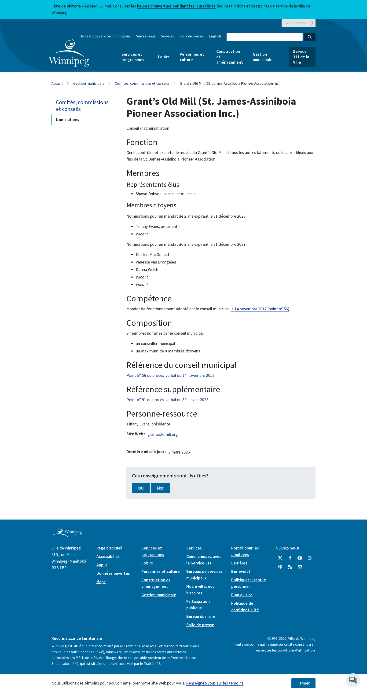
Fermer (303, 683)
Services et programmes (132, 56)
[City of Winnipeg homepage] (66, 535)
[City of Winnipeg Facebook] (290, 558)
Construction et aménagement (229, 57)
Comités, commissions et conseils (142, 83)
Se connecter (295, 23)
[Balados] (280, 567)
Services (167, 36)
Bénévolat (240, 571)
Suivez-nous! (287, 548)
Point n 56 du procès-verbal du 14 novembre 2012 (170, 375)
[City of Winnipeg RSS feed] (290, 567)
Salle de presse (191, 36)
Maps (101, 581)
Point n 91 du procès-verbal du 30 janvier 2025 (167, 399)
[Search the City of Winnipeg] (265, 37)
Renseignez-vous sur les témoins (214, 683)
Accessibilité (108, 556)
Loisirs (163, 56)
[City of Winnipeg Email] (300, 567)
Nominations (67, 119)
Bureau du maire (200, 616)
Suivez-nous (145, 36)
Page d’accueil (109, 548)
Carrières (239, 563)
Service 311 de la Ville (301, 57)
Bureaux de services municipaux (106, 36)
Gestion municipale (262, 56)
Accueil (57, 83)
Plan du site (242, 594)
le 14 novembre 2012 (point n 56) (260, 308)
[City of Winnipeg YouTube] (300, 558)
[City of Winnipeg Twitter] (280, 558)
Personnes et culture (192, 56)
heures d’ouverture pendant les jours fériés (176, 6)
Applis (101, 565)
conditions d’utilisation (296, 650)
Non (160, 488)
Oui (141, 488)
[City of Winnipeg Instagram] (310, 558)
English (215, 36)
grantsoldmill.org (162, 434)
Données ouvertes (113, 573)
